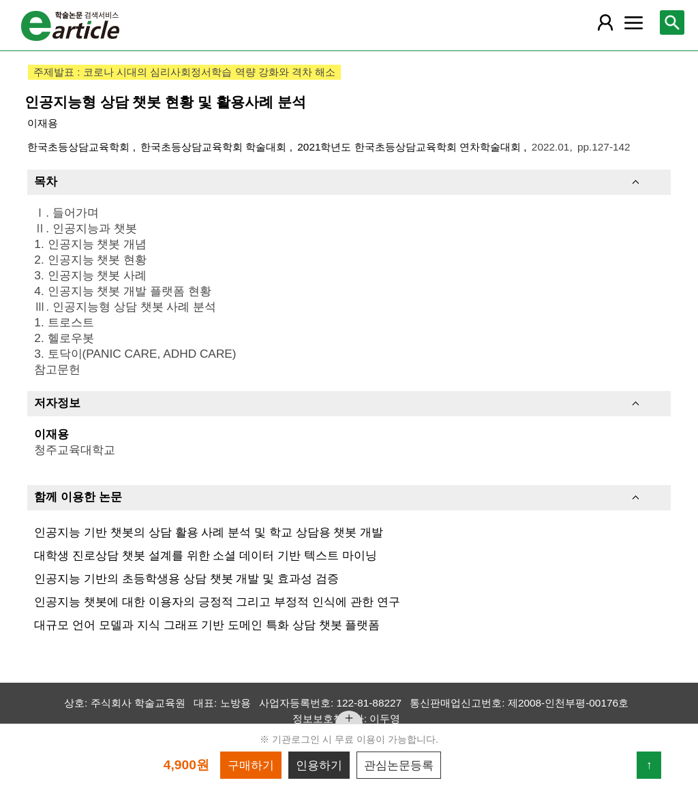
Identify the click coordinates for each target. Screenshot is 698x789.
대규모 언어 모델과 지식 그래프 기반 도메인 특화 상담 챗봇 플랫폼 (207, 625)
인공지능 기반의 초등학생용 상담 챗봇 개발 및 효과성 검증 (186, 578)
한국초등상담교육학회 (79, 147)
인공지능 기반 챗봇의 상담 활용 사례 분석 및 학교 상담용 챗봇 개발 (208, 532)
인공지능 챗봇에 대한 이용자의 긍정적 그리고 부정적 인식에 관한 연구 (216, 601)
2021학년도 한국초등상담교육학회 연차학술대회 (410, 147)
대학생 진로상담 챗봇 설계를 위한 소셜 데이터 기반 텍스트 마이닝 (205, 555)
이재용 (42, 123)
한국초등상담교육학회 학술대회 (215, 147)
